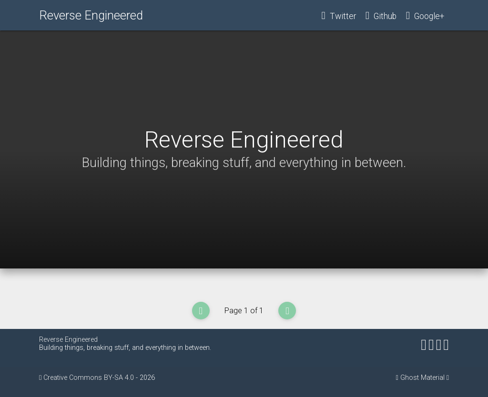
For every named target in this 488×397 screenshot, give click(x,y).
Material (433, 378)
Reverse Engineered (91, 15)
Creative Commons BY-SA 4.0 (89, 378)
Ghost (409, 378)
